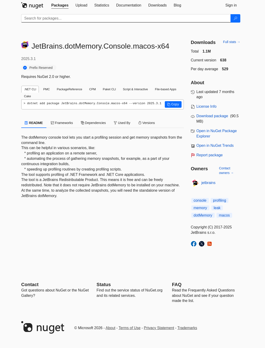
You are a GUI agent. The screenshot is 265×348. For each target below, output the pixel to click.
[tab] (60, 5)
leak (217, 208)
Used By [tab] (122, 122)
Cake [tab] (27, 96)
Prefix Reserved (41, 68)
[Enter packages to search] (126, 18)
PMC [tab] (46, 89)
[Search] (235, 18)
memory (200, 208)
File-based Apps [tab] (165, 89)
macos (224, 215)
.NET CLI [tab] (30, 89)
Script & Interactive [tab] (135, 89)
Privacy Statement (159, 328)
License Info (206, 106)
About (110, 328)
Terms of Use (130, 328)
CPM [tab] (92, 89)
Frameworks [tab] (62, 122)
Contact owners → (226, 170)
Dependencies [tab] (93, 122)
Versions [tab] (146, 122)
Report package (209, 155)
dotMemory (203, 215)
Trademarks (187, 328)
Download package (212, 116)
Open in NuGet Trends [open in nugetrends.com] (215, 145)
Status (103, 284)
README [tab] (34, 122)
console (200, 200)
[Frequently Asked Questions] (177, 284)
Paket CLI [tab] (109, 89)
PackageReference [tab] (69, 89)
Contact (29, 284)
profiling (219, 200)
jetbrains (208, 183)
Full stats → (231, 42)
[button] (173, 104)
